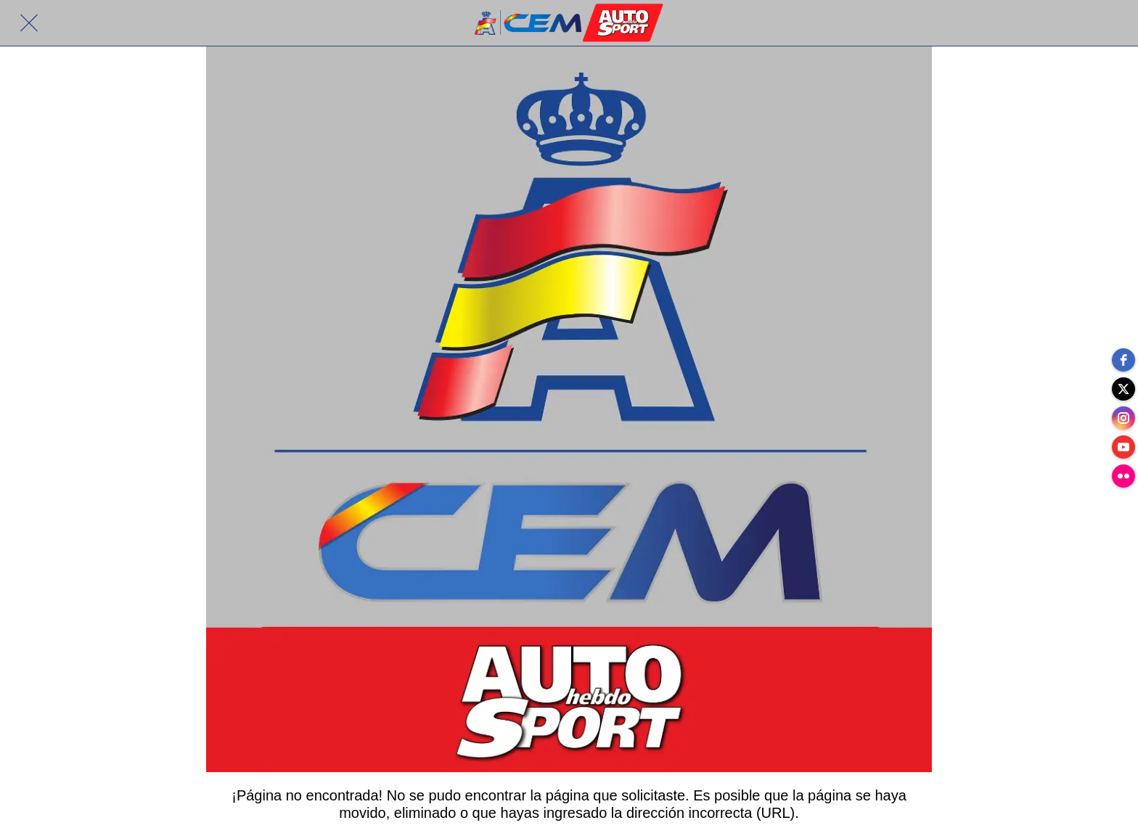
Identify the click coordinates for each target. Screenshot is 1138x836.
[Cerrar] (29, 23)
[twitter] (1123, 389)
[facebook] (1123, 360)
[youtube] (1123, 447)
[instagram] (1123, 418)
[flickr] (1123, 476)
